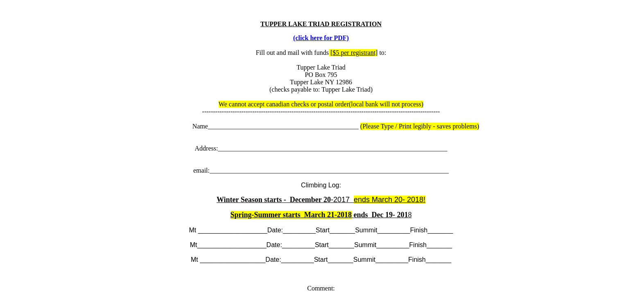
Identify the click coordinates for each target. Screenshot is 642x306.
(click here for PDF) (321, 37)
